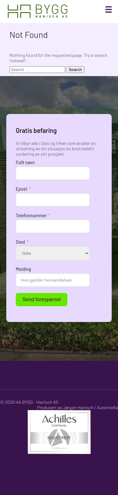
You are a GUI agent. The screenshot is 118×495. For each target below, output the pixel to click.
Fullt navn (25, 162)
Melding (23, 269)
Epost (21, 189)
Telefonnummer (31, 215)
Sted (20, 242)
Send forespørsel (41, 299)
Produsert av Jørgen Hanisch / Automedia (77, 407)
